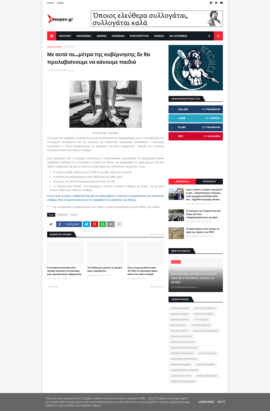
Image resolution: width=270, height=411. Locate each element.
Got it (221, 401)
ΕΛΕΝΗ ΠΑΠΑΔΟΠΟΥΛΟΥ (183, 342)
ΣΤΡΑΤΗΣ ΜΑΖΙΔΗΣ (180, 308)
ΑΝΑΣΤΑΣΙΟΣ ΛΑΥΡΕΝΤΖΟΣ (184, 358)
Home (50, 2)
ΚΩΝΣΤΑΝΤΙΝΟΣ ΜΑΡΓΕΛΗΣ (184, 347)
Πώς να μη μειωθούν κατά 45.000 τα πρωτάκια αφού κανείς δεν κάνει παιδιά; (142, 271)
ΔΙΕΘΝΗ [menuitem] (101, 36)
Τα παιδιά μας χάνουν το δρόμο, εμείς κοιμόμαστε (104, 269)
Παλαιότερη (156, 286)
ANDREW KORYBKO (180, 319)
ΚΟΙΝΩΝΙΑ (69, 46)
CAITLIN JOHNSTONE (181, 375)
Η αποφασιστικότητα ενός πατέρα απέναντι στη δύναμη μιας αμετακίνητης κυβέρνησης (64, 271)
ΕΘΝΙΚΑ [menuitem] (159, 36)
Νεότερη (53, 286)
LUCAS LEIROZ (202, 319)
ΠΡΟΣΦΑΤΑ (209, 181)
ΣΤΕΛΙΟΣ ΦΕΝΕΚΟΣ (201, 325)
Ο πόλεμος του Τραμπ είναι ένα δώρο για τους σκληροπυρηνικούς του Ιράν (203, 214)
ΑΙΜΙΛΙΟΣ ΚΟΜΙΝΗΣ (205, 364)
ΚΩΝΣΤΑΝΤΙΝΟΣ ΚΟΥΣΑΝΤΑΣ (184, 370)
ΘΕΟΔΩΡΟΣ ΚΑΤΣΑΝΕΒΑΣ (205, 330)
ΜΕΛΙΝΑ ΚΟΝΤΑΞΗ (179, 314)
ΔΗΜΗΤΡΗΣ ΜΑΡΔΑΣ (181, 364)
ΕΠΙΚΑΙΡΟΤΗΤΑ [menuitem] (139, 36)
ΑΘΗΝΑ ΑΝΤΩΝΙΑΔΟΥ (207, 375)
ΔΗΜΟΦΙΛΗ (182, 181)
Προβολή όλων (157, 234)
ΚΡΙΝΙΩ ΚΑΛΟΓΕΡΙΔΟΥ (181, 336)
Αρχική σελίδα (54, 46)
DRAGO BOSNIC (178, 325)
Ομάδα (60, 2)
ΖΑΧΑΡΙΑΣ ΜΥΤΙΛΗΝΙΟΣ (182, 353)
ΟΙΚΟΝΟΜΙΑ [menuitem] (83, 36)
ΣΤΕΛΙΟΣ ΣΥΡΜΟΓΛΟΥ (205, 308)
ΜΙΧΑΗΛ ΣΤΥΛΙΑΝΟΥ (203, 314)
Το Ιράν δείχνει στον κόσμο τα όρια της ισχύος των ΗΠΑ (202, 230)
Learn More (206, 401)
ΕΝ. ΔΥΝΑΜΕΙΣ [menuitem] (178, 36)
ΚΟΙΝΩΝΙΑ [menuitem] (118, 36)
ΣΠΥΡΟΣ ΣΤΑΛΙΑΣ (207, 353)
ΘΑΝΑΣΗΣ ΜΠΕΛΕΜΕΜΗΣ (183, 381)
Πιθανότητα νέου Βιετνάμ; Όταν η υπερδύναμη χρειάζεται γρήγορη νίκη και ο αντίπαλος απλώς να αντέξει (194, 276)
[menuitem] (51, 35)
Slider (74, 214)
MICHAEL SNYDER (179, 330)
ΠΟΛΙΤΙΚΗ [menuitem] (65, 36)
